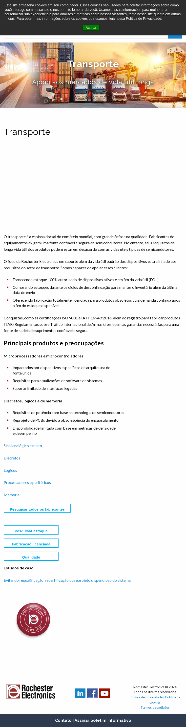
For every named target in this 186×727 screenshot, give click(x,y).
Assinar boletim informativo (103, 720)
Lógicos (10, 470)
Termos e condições (155, 707)
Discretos (12, 458)
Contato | (64, 720)
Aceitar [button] (91, 28)
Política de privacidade (146, 697)
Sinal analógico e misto (23, 445)
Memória (12, 494)
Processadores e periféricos (27, 482)
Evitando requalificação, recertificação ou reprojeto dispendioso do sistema (67, 580)
